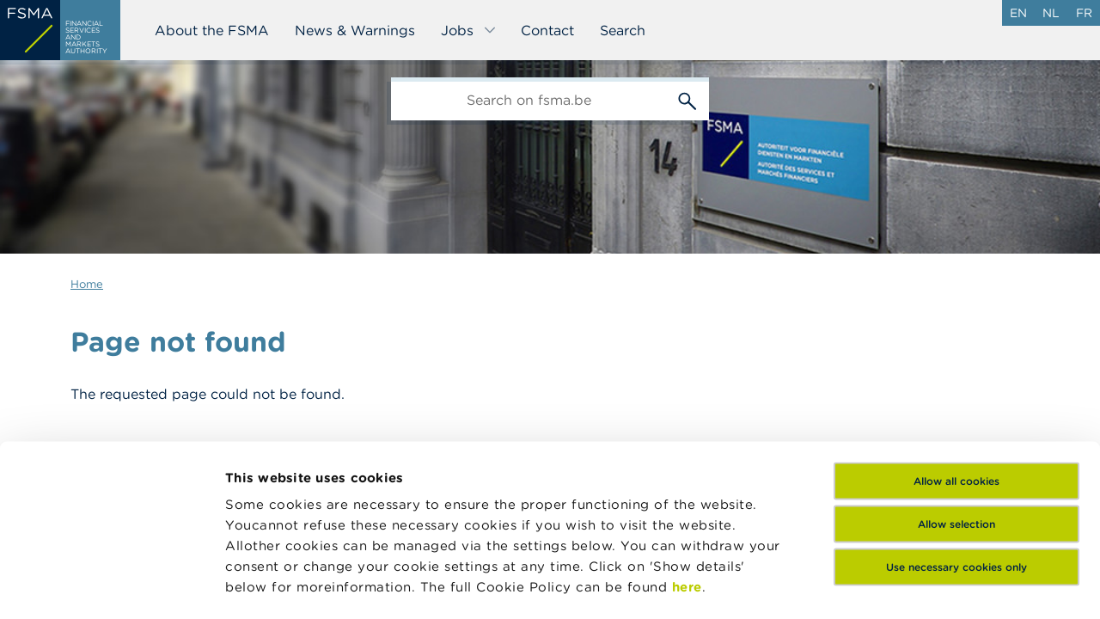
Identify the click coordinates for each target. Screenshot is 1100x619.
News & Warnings (355, 30)
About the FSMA (212, 30)
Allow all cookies (956, 350)
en (1018, 13)
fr (1084, 13)
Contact (547, 30)
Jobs (469, 30)
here (687, 456)
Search (622, 30)
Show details (268, 585)
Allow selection (956, 393)
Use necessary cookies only (956, 436)
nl (1051, 13)
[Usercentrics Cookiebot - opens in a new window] (111, 585)
